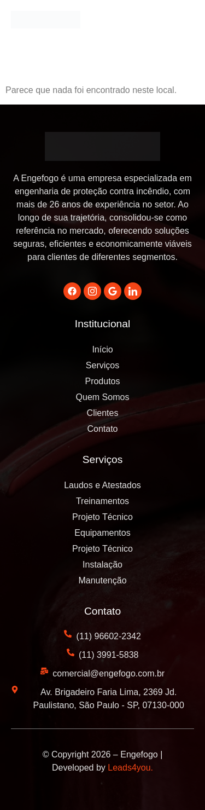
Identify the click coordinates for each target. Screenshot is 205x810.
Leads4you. (130, 767)
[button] (183, 23)
